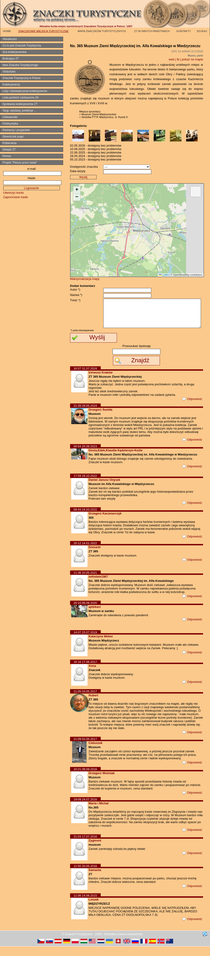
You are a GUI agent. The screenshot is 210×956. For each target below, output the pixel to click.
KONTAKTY (184, 31)
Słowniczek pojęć (13, 136)
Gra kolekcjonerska (14, 52)
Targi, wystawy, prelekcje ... (19, 110)
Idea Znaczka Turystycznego (20, 65)
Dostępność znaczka (84, 166)
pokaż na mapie (192, 59)
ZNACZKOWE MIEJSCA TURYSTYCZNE (43, 31)
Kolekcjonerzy (11, 84)
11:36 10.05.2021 (85, 582)
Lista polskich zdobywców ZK (21, 97)
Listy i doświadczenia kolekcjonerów (25, 91)
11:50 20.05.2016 (85, 875)
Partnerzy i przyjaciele (16, 130)
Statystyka (9, 71)
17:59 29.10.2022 (85, 485)
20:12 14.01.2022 (85, 552)
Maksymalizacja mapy (85, 279)
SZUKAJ (202, 31)
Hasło (31, 178)
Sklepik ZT (9, 149)
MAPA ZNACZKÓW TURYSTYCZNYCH (102, 31)
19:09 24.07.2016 (85, 809)
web (171, 59)
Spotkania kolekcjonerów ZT (20, 104)
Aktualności (10, 39)
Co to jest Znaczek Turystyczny (22, 45)
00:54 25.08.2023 (85, 456)
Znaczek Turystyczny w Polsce (21, 78)
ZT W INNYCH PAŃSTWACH (152, 31)
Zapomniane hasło (15, 197)
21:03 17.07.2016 (85, 846)
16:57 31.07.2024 (85, 378)
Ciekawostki (10, 117)
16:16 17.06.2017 (85, 671)
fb (178, 59)
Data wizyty (77, 171)
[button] (76, 190)
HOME (7, 31)
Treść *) (75, 300)
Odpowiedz (192, 408)
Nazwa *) (76, 295)
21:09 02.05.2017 (85, 748)
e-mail (31, 168)
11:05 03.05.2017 (85, 701)
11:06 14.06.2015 (85, 905)
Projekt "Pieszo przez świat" (20, 162)
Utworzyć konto (13, 192)
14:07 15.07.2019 (85, 642)
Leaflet (164, 275)
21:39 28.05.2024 (85, 415)
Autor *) (75, 289)
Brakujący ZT (11, 58)
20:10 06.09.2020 (85, 612)
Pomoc (7, 156)
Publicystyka (10, 123)
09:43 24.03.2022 (85, 519)
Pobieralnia (9, 143)
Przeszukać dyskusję (137, 355)
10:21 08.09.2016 (85, 778)
